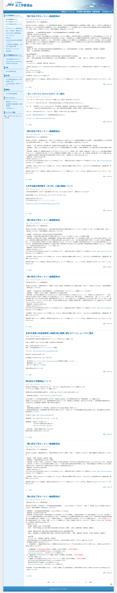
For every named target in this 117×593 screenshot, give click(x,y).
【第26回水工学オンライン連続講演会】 (43, 131)
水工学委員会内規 (11, 71)
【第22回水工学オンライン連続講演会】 (43, 496)
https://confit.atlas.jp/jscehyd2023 (45, 415)
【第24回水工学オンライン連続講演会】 (43, 277)
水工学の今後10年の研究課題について (14, 41)
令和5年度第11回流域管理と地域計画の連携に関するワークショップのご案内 (59, 333)
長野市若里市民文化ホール (40, 115)
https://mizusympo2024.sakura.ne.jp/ (45, 118)
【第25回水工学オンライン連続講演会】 (43, 220)
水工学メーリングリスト (13, 48)
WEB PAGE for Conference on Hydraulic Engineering (14, 62)
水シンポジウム (10, 35)
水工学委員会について (12, 21)
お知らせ (8, 38)
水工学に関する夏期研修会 (13, 33)
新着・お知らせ (107, 84)
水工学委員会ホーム (11, 19)
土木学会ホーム (107, 12)
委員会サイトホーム (67, 12)
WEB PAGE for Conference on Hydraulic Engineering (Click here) (43, 203)
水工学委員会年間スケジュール (14, 25)
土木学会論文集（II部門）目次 (14, 84)
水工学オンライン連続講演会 (14, 28)
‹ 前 (53, 582)
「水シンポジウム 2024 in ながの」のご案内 (45, 94)
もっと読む (29, 87)
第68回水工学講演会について (38, 381)
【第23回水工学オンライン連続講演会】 (43, 444)
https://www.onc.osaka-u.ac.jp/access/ (42, 425)
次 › (86, 582)
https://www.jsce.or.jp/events (33, 70)
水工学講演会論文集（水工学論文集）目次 (14, 80)
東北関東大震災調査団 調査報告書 (88, 12)
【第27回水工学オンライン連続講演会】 (43, 16)
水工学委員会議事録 (11, 93)
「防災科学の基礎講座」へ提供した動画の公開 (14, 45)
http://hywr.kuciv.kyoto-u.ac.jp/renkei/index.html (45, 351)
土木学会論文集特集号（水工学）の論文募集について (49, 186)
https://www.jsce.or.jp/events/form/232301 (51, 395)
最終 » (91, 582)
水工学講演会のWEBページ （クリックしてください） (41, 200)
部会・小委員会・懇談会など (14, 30)
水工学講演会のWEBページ (13, 59)
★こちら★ (37, 363)
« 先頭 (48, 582)
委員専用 (8, 51)
